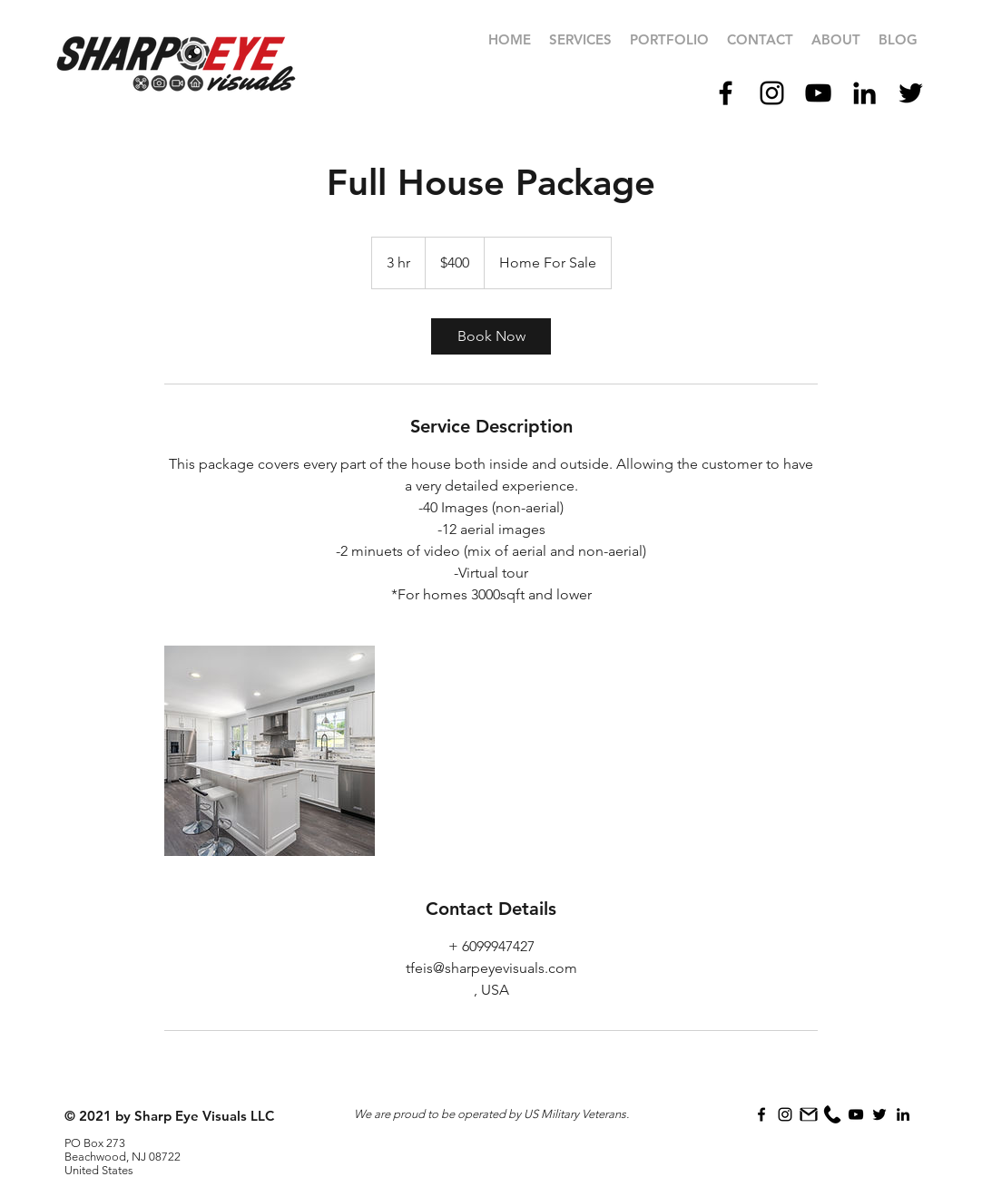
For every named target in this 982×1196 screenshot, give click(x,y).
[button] (669, 40)
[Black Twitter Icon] (911, 93)
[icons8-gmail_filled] (809, 1114)
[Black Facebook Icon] (725, 93)
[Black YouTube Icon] (818, 93)
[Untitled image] (269, 751)
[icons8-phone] (832, 1114)
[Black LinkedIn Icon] (864, 93)
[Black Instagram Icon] (772, 93)
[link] (491, 336)
